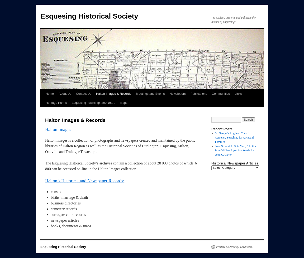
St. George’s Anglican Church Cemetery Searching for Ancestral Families (234, 138)
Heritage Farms (56, 102)
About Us (65, 93)
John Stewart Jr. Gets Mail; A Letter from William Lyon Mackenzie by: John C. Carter (235, 150)
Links (238, 93)
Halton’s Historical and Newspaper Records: (84, 180)
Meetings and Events (150, 93)
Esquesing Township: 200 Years (93, 102)
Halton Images (58, 129)
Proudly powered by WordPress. (234, 246)
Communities (221, 93)
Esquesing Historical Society (89, 16)
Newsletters (178, 93)
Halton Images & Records (113, 93)
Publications (198, 93)
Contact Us (83, 93)
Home (50, 93)
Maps (124, 102)
